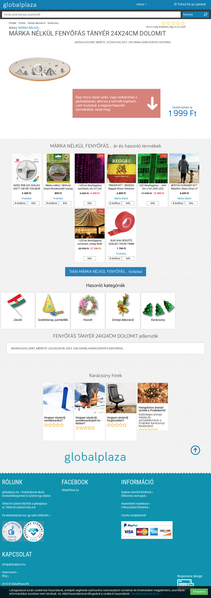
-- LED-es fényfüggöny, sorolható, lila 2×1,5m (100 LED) (90, 187)
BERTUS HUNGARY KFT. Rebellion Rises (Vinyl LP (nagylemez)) (184, 187)
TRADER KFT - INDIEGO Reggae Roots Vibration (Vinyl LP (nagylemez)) (121, 187)
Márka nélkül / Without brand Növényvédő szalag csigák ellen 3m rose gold (58, 187)
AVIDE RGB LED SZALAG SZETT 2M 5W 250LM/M (26, 187)
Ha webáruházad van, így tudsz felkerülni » (26, 515)
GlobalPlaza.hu (70, 490)
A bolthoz (20, 203)
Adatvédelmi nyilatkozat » (135, 503)
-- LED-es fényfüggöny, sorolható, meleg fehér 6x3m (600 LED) (89, 242)
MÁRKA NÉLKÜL (28, 27)
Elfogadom (199, 591)
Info (33, 203)
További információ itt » (146, 593)
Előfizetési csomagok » (134, 495)
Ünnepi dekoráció (36, 23)
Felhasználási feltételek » (135, 507)
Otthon (21, 23)
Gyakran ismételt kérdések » (137, 492)
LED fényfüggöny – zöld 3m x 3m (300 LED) (153, 187)
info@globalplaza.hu (13, 564)
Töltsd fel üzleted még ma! (21, 507)
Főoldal (12, 23)
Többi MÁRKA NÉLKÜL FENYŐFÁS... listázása (105, 272)
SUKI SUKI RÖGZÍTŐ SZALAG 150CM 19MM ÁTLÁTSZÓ (121, 242)
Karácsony (53, 23)
